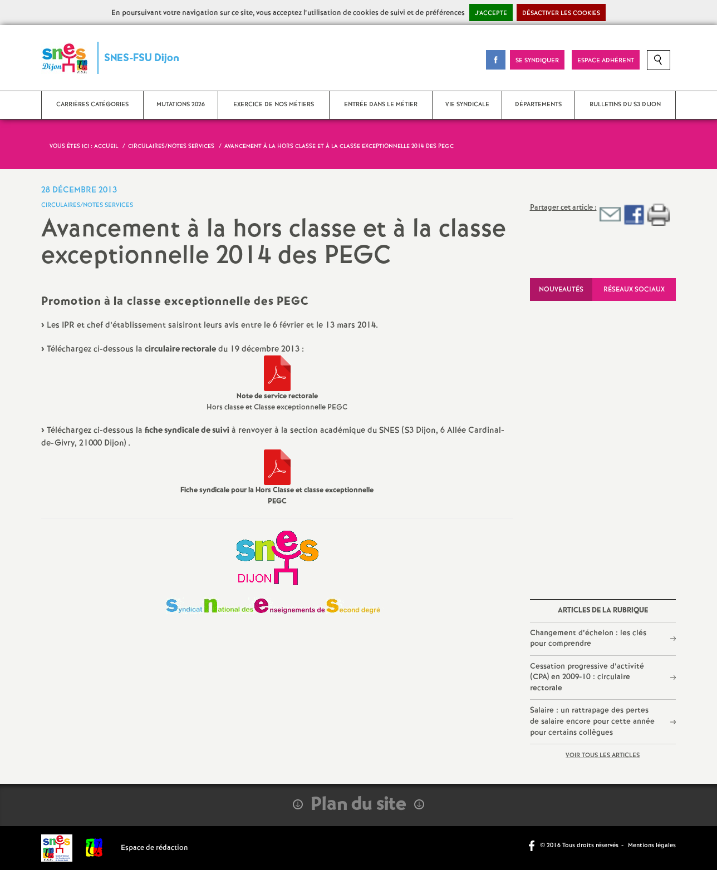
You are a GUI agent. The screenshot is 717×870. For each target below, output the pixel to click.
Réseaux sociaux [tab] (634, 289)
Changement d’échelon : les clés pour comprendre (588, 638)
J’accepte (491, 13)
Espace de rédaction (154, 848)
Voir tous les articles (603, 755)
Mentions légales (652, 845)
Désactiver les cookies (561, 13)
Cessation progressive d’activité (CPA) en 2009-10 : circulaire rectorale (587, 677)
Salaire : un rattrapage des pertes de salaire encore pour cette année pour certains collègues (592, 721)
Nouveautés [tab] (561, 289)
